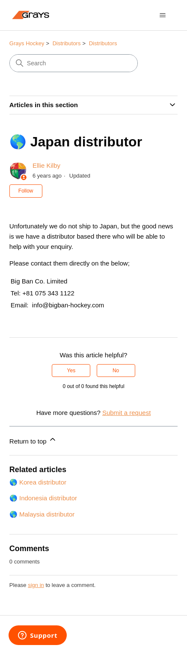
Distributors (67, 43)
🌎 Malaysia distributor (41, 514)
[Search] (73, 63)
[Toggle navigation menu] (162, 15)
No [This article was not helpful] (116, 371)
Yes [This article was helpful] (71, 371)
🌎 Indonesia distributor (43, 498)
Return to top (33, 440)
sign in (36, 585)
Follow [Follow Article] (25, 191)
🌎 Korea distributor (37, 482)
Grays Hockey (27, 43)
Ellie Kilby (46, 165)
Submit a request (126, 412)
